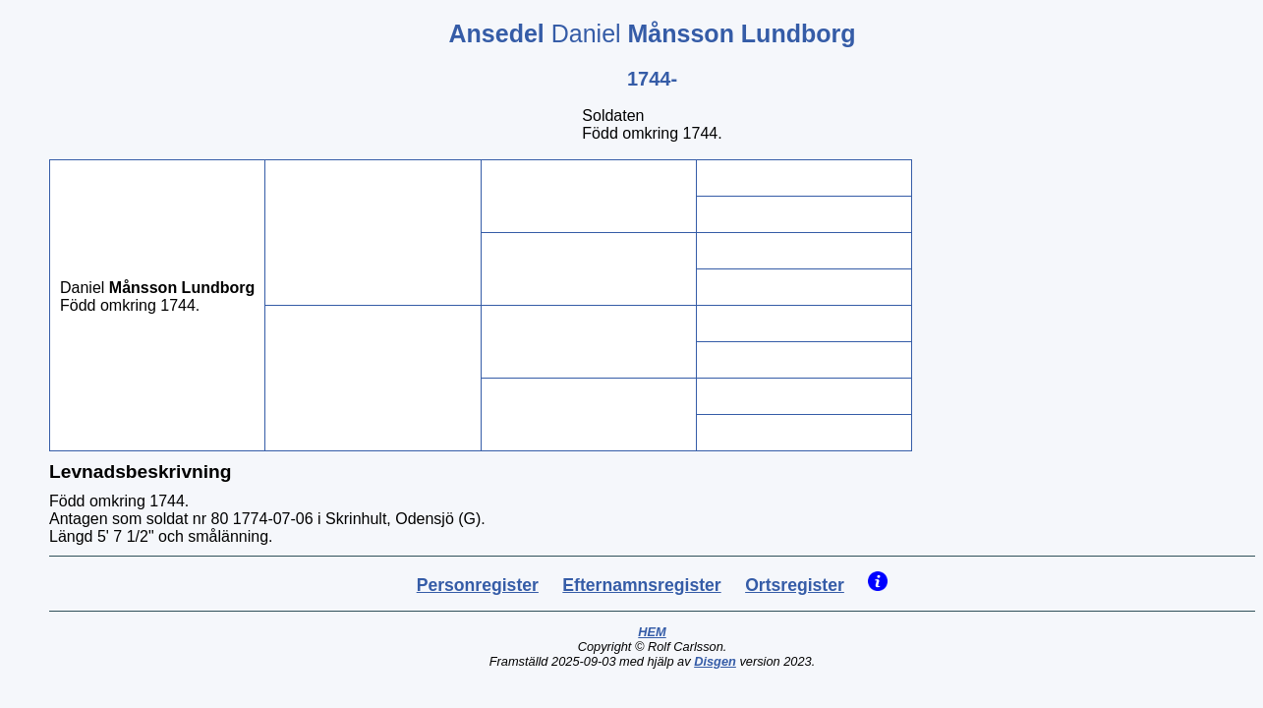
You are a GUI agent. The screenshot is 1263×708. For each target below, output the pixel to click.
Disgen (715, 661)
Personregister (478, 585)
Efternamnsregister (641, 585)
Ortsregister (794, 585)
